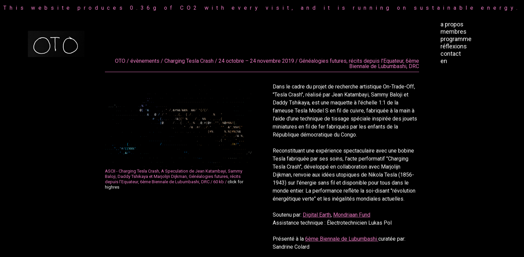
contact (450, 53)
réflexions (453, 46)
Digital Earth (317, 215)
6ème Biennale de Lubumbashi (341, 239)
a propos (452, 24)
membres (453, 31)
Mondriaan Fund (351, 215)
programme (456, 38)
